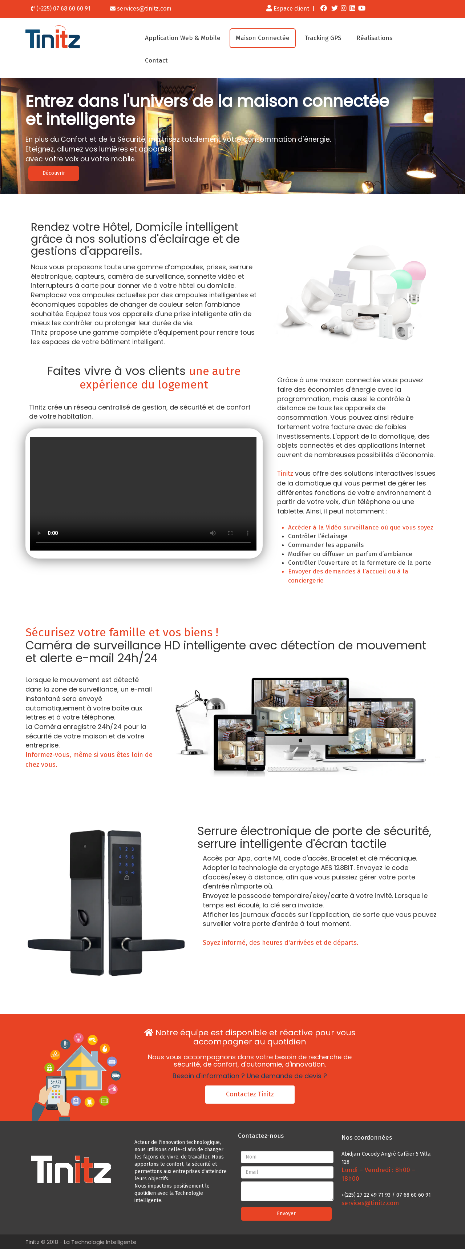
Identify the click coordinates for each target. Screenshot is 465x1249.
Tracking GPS (323, 38)
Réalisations (374, 38)
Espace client (287, 8)
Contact (156, 60)
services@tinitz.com (144, 8)
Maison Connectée (263, 38)
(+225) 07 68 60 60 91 (63, 8)
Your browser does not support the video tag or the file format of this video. (143, 494)
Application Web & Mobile (183, 38)
